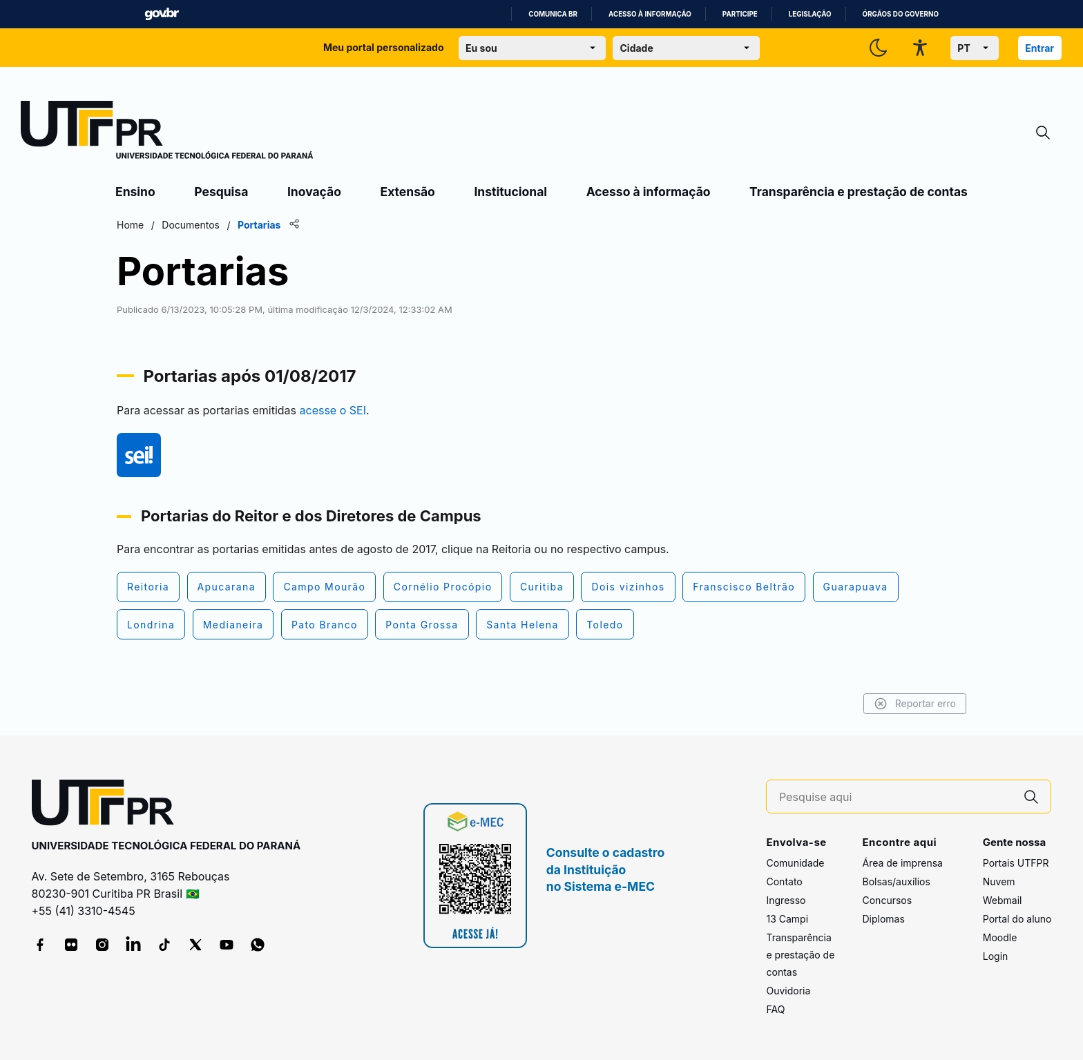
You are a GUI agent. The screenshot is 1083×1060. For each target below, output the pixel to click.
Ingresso (785, 900)
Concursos (887, 900)
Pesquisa (221, 191)
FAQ (775, 1009)
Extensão (408, 191)
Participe (740, 14)
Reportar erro (915, 704)
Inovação (314, 191)
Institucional (510, 191)
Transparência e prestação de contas (858, 191)
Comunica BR (552, 14)
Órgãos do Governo (901, 14)
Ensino (135, 191)
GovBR (161, 14)
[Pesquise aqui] (896, 797)
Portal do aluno (1017, 919)
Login (995, 956)
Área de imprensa (902, 863)
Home (130, 225)
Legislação (810, 14)
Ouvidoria (788, 990)
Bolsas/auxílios (896, 881)
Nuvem (999, 881)
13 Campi (787, 919)
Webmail (1002, 900)
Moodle (1000, 937)
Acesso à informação (649, 14)
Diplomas (883, 919)
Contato (784, 881)
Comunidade (795, 863)
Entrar (1039, 48)
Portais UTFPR (1016, 863)
